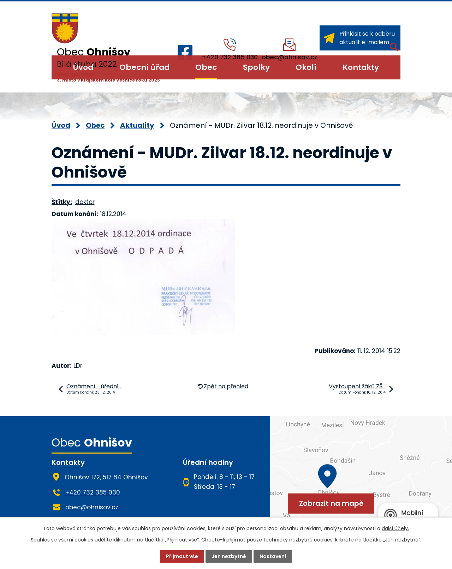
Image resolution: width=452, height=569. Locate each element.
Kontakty (361, 67)
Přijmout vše (182, 556)
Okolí (306, 67)
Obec (206, 67)
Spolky (256, 67)
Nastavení (273, 556)
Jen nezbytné (229, 556)
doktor (85, 202)
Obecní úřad (144, 67)
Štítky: (62, 202)
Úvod (83, 67)
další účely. (395, 528)
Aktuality (137, 125)
